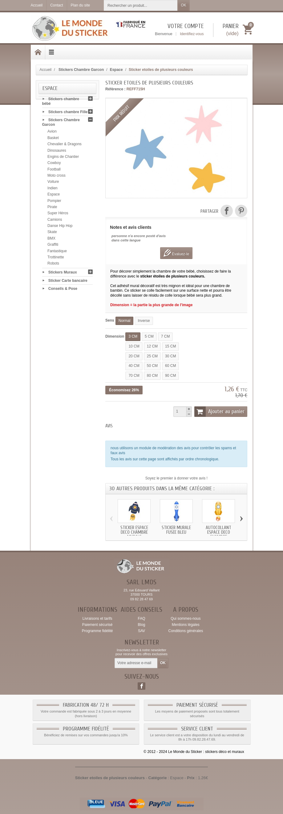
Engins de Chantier (63, 158)
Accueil (46, 70)
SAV (141, 631)
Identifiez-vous (192, 34)
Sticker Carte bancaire (67, 281)
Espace (53, 196)
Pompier (54, 202)
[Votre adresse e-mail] (136, 663)
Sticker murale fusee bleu (176, 530)
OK (183, 5)
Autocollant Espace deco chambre (218, 532)
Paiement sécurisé (97, 625)
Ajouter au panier (219, 411)
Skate (52, 233)
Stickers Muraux (62, 273)
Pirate (52, 208)
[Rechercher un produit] (141, 5)
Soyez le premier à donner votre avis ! (176, 478)
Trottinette (55, 258)
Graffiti (52, 246)
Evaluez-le (176, 253)
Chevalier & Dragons (64, 145)
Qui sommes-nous (185, 618)
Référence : (115, 89)
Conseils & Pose (62, 290)
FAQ (141, 618)
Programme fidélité (97, 631)
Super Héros (57, 214)
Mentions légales (186, 625)
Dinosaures (56, 152)
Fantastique (57, 252)
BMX (51, 239)
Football (54, 170)
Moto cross (56, 177)
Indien (52, 189)
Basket (53, 139)
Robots (53, 265)
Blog (141, 625)
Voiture (53, 183)
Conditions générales (185, 631)
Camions (54, 221)
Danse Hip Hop (59, 227)
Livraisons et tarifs (97, 618)
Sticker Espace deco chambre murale (134, 532)
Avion (52, 133)
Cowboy (54, 164)
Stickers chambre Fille (67, 113)
